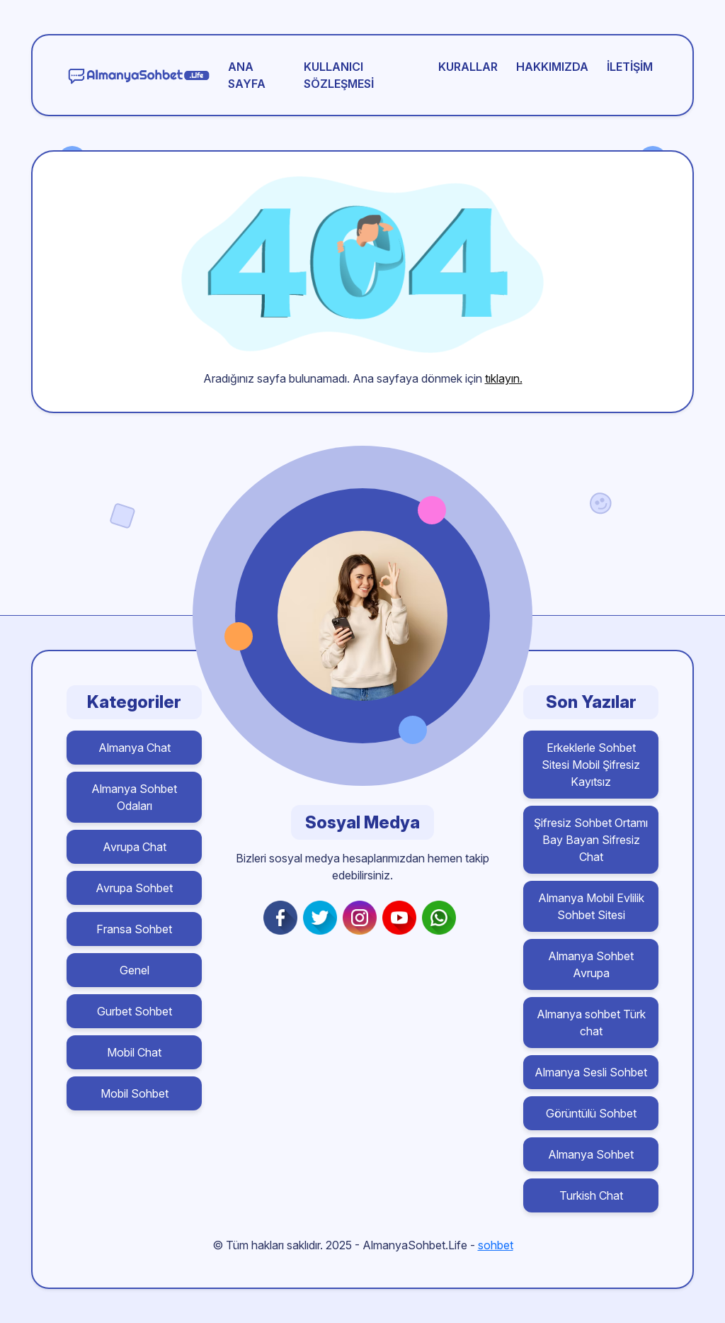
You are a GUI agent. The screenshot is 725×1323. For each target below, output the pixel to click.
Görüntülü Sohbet (591, 1113)
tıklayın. (504, 378)
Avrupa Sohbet (134, 888)
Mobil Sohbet (135, 1093)
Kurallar (468, 67)
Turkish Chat (591, 1195)
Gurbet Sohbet (134, 1011)
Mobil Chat (134, 1052)
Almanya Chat (134, 748)
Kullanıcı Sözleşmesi (339, 75)
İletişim (630, 67)
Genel (134, 970)
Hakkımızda (552, 67)
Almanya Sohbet (591, 1154)
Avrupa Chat (134, 847)
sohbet (495, 1245)
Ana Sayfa (247, 75)
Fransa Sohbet (134, 929)
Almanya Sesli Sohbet (591, 1072)
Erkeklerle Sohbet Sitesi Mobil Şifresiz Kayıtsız (591, 765)
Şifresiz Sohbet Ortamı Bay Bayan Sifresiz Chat (591, 840)
